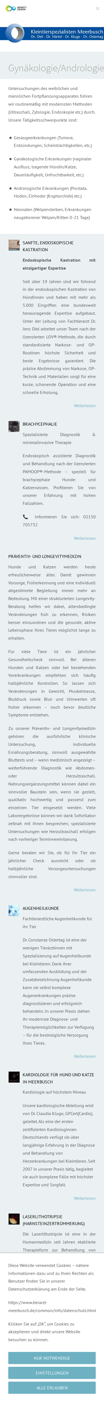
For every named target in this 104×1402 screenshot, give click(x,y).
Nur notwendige (52, 1358)
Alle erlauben (52, 1387)
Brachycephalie (40, 424)
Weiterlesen (85, 405)
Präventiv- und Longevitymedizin (44, 556)
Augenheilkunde (41, 908)
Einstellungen (52, 1373)
